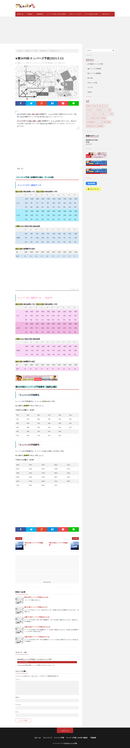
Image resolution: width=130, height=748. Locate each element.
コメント (17, 679)
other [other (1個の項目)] (100, 106)
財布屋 (87, 142)
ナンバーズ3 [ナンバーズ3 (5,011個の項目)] (90, 114)
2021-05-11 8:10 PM (23, 662)
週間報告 (40, 14)
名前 (17, 697)
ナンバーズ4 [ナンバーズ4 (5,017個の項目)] (99, 114)
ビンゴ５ (90, 87)
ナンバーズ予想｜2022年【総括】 (56, 14)
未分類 (89, 92)
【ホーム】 (37, 737)
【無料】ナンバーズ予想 (23, 62)
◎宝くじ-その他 (92, 82)
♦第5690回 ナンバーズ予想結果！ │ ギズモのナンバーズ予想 (34, 659)
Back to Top (65, 730)
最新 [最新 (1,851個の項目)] (109, 122)
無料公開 (50, 62)
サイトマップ (47, 737)
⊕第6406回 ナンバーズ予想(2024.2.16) (36, 637)
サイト (17, 712)
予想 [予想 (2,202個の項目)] (97, 118)
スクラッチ (89, 144)
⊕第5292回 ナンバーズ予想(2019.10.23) (37, 627)
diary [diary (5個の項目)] (95, 106)
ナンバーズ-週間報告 (94, 73)
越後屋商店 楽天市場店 (92, 140)
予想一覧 (20, 14)
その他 (90, 78)
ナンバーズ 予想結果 (94, 68)
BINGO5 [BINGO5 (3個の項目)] (89, 106)
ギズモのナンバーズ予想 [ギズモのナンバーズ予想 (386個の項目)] (93, 110)
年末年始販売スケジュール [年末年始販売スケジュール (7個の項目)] (94, 122)
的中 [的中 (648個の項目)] (95, 126)
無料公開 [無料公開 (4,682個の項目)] (89, 126)
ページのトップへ (74, 289)
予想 (46, 62)
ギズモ (63, 62)
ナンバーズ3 (34, 62)
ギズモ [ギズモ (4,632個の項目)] (105, 106)
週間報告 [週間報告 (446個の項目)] (100, 126)
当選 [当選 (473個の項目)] (104, 122)
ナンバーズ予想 (57, 62)
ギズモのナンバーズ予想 (70, 743)
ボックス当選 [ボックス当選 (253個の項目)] (90, 118)
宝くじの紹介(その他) (91, 14)
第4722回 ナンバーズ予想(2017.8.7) (35, 607)
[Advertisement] (65, 30)
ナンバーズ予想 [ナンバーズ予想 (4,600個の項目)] (109, 114)
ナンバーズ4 (41, 62)
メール (18, 704)
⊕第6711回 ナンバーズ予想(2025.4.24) (36, 617)
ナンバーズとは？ (76, 14)
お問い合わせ (106, 14)
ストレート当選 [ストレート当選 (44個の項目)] (106, 110)
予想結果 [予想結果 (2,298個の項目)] (103, 118)
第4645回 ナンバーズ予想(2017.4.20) (36, 597)
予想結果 (29, 14)
